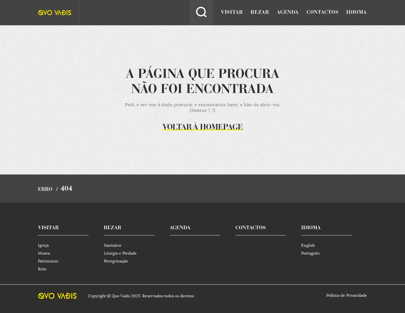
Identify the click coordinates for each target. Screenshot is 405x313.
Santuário (112, 245)
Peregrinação (116, 261)
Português (310, 253)
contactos (322, 12)
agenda (288, 12)
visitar (232, 12)
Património (48, 261)
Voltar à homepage (202, 127)
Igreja (43, 245)
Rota (42, 268)
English (308, 245)
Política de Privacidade (346, 295)
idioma (356, 12)
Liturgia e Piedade (120, 253)
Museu (44, 253)
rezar (260, 12)
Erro (45, 189)
